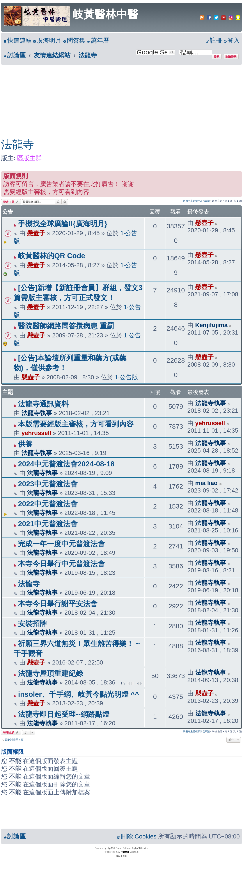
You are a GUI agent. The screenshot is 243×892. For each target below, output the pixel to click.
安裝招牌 (32, 624)
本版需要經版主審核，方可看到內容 (76, 424)
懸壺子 (36, 233)
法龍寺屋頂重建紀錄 (50, 673)
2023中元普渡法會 (47, 484)
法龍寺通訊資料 (43, 404)
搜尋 (217, 57)
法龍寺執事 (36, 413)
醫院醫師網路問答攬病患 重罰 (66, 326)
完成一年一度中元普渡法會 (61, 544)
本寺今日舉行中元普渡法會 (61, 564)
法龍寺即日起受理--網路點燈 (64, 714)
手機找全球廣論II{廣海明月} (62, 224)
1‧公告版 (126, 377)
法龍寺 (17, 144)
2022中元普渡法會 (47, 504)
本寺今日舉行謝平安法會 (58, 604)
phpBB (110, 848)
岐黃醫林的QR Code (51, 256)
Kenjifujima (211, 325)
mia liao (206, 483)
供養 (25, 444)
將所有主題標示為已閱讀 (196, 200)
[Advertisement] (117, 98)
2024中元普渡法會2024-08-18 (66, 464)
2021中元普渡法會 (47, 524)
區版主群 (29, 158)
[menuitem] (47, 40)
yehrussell (36, 433)
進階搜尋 (231, 57)
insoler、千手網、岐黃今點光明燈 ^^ (78, 694)
